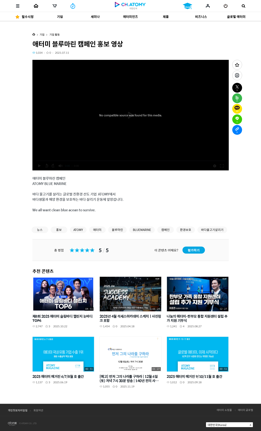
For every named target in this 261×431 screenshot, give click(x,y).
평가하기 (194, 250)
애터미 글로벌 (245, 410)
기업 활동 (54, 34)
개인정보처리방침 (18, 410)
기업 (42, 34)
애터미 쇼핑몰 (224, 410)
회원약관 (38, 410)
